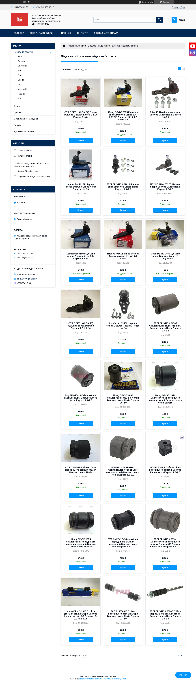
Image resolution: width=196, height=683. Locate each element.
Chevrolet (22, 66)
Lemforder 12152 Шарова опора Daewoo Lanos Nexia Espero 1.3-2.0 (81, 186)
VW (19, 84)
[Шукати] (159, 20)
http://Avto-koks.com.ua (27, 274)
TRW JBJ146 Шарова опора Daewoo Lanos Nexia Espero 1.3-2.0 (165, 114)
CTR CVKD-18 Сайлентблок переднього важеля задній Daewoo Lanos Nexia (80, 470)
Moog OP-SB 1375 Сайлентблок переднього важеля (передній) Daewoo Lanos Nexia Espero (80, 543)
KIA (19, 98)
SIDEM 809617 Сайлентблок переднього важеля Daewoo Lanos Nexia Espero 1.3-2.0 (165, 470)
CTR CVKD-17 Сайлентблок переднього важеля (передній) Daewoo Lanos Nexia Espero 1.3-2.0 (123, 543)
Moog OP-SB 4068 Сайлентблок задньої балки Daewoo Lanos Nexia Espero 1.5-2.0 (123, 399)
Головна (19, 33)
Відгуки (17, 125)
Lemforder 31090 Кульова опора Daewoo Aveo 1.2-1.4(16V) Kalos (81, 256)
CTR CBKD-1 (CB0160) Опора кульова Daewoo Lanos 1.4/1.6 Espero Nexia (80, 114)
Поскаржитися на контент (90, 679)
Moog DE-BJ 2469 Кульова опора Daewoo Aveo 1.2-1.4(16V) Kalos (165, 256)
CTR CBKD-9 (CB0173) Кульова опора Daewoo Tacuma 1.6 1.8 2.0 (81, 325)
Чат (183, 675)
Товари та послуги (41, 33)
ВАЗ (20, 56)
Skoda (21, 80)
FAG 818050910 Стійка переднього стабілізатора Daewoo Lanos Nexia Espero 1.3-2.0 (123, 615)
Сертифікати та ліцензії (26, 118)
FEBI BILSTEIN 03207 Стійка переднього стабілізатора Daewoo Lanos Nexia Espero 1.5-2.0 (165, 615)
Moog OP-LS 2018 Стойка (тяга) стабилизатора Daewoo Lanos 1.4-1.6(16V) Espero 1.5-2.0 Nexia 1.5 (80, 615)
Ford (20, 70)
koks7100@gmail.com (27, 279)
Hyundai (21, 94)
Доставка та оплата (106, 33)
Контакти (82, 33)
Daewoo (92, 46)
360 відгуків (147, 2)
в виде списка (184, 69)
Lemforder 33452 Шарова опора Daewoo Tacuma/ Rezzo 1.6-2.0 (123, 325)
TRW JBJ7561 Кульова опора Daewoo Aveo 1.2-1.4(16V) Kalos (123, 256)
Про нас (66, 33)
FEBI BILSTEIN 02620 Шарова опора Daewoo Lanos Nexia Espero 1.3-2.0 (123, 186)
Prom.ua (112, 676)
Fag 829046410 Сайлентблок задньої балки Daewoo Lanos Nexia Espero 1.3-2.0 (80, 397)
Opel (20, 75)
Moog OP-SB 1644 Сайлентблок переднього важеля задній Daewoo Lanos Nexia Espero (165, 399)
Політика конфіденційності (114, 679)
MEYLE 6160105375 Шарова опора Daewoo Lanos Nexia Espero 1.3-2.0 (165, 186)
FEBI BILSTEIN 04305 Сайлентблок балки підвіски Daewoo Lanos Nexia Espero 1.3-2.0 (165, 327)
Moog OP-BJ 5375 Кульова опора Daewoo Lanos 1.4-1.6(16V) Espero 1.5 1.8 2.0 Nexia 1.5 (123, 116)
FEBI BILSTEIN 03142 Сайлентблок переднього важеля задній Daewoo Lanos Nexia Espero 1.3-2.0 (123, 471)
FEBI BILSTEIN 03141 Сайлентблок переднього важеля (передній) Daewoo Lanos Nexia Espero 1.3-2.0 (165, 543)
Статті (17, 106)
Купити (81, 140)
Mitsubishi (22, 89)
